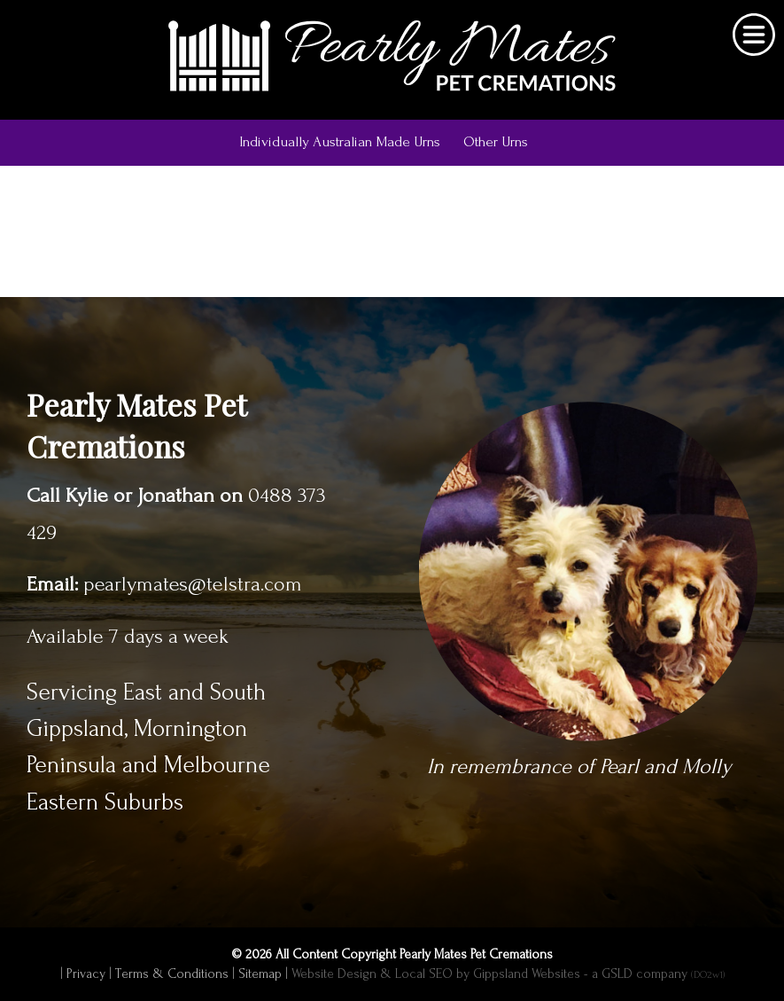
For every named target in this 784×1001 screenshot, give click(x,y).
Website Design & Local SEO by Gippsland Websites (435, 973)
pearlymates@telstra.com (192, 584)
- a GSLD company (654, 973)
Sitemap (260, 973)
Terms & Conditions (172, 973)
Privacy (85, 973)
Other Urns (495, 141)
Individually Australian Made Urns (339, 141)
